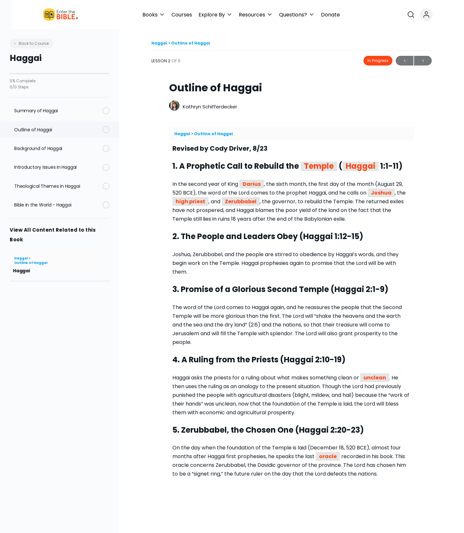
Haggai (21, 258)
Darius (252, 184)
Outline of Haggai (30, 262)
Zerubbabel (240, 201)
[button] (206, 15)
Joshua (381, 192)
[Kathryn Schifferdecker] (174, 106)
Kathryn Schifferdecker (210, 106)
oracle (328, 456)
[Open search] (439, 14)
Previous (404, 60)
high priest (190, 201)
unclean (374, 377)
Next (423, 60)
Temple (319, 166)
